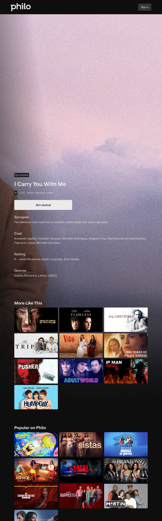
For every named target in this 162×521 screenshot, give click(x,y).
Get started (43, 205)
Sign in (144, 7)
